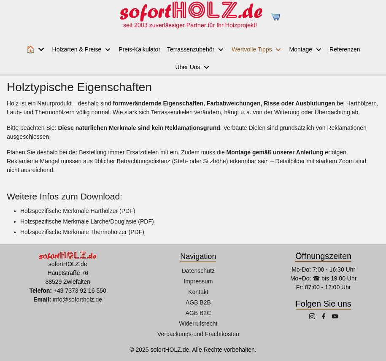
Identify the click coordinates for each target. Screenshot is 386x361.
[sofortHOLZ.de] (190, 17)
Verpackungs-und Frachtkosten (198, 334)
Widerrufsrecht (198, 323)
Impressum (198, 281)
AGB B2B (198, 302)
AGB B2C (198, 313)
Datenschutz (198, 270)
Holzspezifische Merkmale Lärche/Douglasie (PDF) (87, 221)
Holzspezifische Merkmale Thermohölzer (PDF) (82, 232)
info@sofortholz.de (77, 299)
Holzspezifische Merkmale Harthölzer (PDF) (77, 210)
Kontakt (198, 291)
